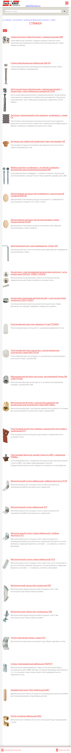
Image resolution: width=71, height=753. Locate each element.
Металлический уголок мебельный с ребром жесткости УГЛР (39, 481)
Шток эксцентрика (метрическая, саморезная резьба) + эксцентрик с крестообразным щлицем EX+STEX (36, 90)
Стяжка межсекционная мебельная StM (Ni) (31, 63)
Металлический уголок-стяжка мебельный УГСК (33, 559)
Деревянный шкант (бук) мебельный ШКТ (30, 690)
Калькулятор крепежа (12, 750)
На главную (6, 20)
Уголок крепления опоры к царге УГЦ (28, 637)
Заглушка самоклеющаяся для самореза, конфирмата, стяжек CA (39, 116)
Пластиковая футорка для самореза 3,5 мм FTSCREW (35, 324)
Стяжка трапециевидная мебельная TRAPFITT (32, 664)
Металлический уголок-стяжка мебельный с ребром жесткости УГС (35, 534)
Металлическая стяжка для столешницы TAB (31, 611)
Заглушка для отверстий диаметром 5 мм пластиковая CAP (38, 141)
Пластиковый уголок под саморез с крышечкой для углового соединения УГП (39, 429)
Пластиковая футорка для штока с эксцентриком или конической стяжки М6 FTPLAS (35, 351)
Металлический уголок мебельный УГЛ (29, 507)
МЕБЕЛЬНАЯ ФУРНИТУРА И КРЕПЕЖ (36, 20)
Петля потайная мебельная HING (26, 716)
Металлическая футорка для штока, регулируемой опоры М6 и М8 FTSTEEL (39, 377)
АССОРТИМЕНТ (18, 20)
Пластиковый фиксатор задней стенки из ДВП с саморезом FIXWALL (38, 456)
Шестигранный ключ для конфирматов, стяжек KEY (34, 246)
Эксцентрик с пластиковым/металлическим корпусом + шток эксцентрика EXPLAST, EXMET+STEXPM (39, 273)
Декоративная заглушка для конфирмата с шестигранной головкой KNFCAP (37, 194)
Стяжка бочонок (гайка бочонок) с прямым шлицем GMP (37, 37)
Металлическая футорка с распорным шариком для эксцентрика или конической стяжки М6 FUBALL (34, 403)
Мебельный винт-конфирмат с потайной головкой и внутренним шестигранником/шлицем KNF (35, 168)
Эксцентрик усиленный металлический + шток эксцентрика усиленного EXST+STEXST (38, 299)
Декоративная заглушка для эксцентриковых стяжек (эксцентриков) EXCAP (35, 220)
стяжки (52, 20)
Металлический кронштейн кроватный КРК (31, 585)
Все (5, 30)
